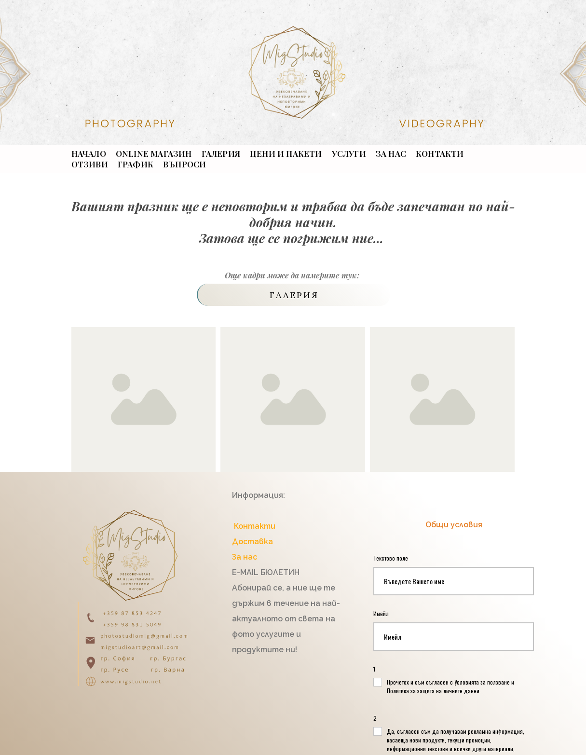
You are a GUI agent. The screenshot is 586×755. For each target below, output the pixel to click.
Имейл (382, 613)
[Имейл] (453, 636)
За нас (244, 557)
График (135, 164)
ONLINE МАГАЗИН (154, 153)
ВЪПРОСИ (184, 164)
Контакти (253, 526)
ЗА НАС (391, 153)
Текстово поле (391, 558)
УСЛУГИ (349, 153)
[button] (293, 295)
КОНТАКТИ (440, 153)
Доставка (252, 541)
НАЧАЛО (88, 153)
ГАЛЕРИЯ (221, 153)
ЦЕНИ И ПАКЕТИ (286, 153)
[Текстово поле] (453, 581)
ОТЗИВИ (89, 164)
